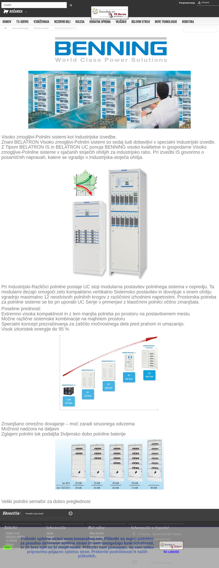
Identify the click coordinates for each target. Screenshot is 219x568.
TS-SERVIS (22, 21)
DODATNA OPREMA (100, 21)
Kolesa (79, 21)
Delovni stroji (140, 21)
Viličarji (121, 21)
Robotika (188, 21)
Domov (7, 21)
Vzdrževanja (41, 21)
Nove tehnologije (166, 21)
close (7, 547)
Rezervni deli (62, 21)
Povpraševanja (187, 3)
